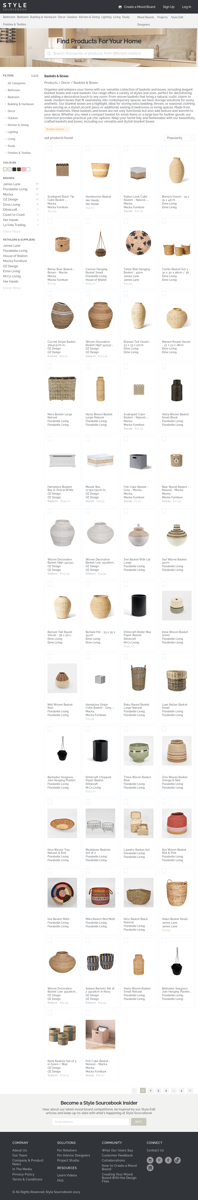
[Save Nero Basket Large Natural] (50, 367)
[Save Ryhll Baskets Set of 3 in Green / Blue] (50, 1013)
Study (126, 17)
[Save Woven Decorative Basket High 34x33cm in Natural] (88, 294)
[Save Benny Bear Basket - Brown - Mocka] (50, 221)
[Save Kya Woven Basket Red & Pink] (164, 802)
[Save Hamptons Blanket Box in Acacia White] (50, 439)
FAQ (60, 1180)
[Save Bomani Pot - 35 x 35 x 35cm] (88, 584)
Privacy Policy (23, 1174)
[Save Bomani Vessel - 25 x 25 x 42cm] (164, 149)
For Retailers (67, 1150)
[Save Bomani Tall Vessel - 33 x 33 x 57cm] (126, 294)
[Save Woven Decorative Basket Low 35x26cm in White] (88, 512)
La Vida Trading (20, 225)
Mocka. (20, 194)
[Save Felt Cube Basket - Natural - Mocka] (88, 1013)
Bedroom (23, 17)
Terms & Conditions (27, 1179)
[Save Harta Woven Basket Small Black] (164, 367)
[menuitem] (186, 6)
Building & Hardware (43, 17)
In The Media (22, 1169)
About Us (19, 1150)
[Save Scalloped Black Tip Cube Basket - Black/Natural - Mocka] (50, 149)
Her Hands (20, 220)
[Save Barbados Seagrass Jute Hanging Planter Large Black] (164, 941)
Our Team (19, 1155)
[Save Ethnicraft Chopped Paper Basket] (88, 729)
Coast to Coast (20, 215)
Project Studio (68, 1160)
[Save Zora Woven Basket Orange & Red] (164, 729)
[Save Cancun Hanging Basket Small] (88, 221)
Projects (162, 17)
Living (117, 17)
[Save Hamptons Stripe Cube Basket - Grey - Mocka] (88, 657)
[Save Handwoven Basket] (88, 149)
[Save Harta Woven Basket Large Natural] (88, 367)
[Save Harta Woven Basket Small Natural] (126, 941)
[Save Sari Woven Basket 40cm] (164, 512)
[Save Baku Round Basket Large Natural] (126, 657)
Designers (143, 24)
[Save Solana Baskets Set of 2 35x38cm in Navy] (88, 941)
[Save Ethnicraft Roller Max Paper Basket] (126, 584)
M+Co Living (12, 276)
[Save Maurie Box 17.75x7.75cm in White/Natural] (88, 439)
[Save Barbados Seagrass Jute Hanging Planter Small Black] (50, 729)
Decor (62, 17)
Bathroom (9, 17)
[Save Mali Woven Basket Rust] (50, 657)
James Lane (20, 184)
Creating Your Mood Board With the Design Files (119, 1178)
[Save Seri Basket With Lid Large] (126, 512)
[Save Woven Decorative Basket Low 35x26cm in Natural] (50, 941)
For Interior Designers (73, 1155)
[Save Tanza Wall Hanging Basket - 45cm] (126, 221)
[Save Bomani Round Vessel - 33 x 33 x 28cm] (164, 294)
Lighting (106, 17)
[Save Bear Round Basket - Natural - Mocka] (164, 439)
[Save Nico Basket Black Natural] (126, 871)
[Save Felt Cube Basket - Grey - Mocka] (126, 439)
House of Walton (15, 256)
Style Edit (177, 17)
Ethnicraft (20, 210)
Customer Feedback (117, 1155)
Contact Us (155, 1150)
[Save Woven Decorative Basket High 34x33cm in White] (50, 512)
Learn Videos (67, 1175)
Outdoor (72, 17)
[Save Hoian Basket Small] (164, 871)
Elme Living (20, 204)
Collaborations (113, 1160)
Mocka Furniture (15, 261)
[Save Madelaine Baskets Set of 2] (88, 802)
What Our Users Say (117, 1150)
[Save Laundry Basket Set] (126, 802)
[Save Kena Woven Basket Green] (164, 584)
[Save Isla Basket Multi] (50, 871)
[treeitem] (20, 83)
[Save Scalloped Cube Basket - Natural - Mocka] (126, 367)
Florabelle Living (20, 189)
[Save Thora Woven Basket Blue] (126, 729)
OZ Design (20, 199)
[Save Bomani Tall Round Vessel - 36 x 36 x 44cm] (50, 584)
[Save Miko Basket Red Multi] (88, 871)
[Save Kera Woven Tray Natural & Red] (50, 802)
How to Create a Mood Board (119, 1167)
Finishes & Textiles (14, 24)
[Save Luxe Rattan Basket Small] (164, 657)
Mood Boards (145, 17)
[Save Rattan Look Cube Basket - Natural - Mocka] (126, 149)
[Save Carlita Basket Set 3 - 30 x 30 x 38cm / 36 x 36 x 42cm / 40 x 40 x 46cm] (164, 221)
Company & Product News (28, 1162)
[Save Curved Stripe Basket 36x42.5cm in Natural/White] (50, 294)
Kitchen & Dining (89, 17)
